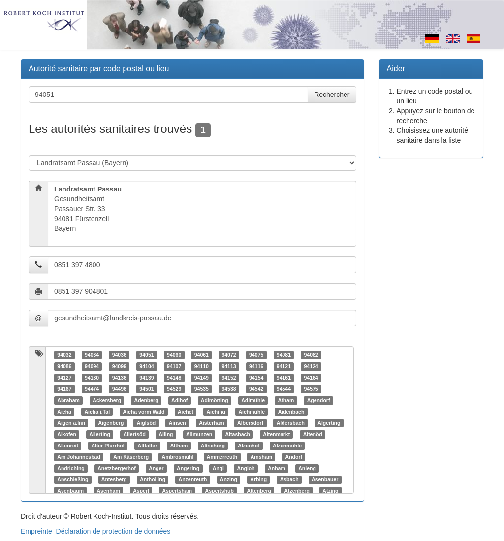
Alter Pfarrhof (108, 445)
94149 (201, 378)
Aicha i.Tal (97, 411)
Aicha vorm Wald (144, 411)
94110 (201, 366)
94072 (228, 355)
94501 (146, 389)
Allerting (99, 434)
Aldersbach (291, 423)
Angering (188, 468)
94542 (256, 389)
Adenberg (146, 400)
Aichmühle (251, 411)
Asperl (141, 491)
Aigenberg (111, 423)
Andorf (293, 457)
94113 (228, 366)
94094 (92, 366)
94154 (256, 378)
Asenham (108, 491)
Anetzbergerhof (116, 468)
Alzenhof (248, 445)
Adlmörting (214, 400)
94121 (284, 366)
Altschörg (213, 445)
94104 (146, 366)
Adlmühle (253, 400)
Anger (156, 468)
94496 (119, 389)
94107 (174, 366)
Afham (286, 400)
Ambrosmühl (178, 457)
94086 (64, 366)
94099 (119, 366)
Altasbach (237, 434)
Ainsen (177, 423)
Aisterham (211, 423)
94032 (64, 355)
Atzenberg (296, 491)
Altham (179, 445)
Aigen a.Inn (71, 423)
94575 (311, 389)
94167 (64, 389)
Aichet (185, 411)
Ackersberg (107, 400)
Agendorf (318, 400)
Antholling (152, 479)
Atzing (330, 491)
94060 (174, 355)
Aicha (64, 411)
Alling (165, 434)
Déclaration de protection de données (113, 531)
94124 (311, 366)
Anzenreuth (193, 479)
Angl (218, 468)
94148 (174, 378)
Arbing (258, 479)
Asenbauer (325, 479)
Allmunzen (199, 434)
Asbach (289, 479)
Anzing (228, 479)
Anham (276, 468)
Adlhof (179, 400)
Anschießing (72, 479)
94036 (119, 355)
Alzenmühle (287, 445)
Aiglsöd (146, 423)
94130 (92, 378)
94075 (256, 355)
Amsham (261, 457)
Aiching (215, 411)
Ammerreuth (222, 457)
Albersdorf (250, 423)
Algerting (328, 423)
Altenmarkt (276, 434)
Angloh (246, 468)
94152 (228, 378)
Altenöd (312, 434)
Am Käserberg (131, 457)
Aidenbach (291, 411)
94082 (311, 355)
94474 (92, 389)
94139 (146, 378)
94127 (64, 378)
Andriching (70, 468)
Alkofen (66, 434)
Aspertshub (219, 491)
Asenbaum (70, 491)
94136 (119, 378)
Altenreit (67, 445)
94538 (228, 389)
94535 (201, 389)
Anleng (307, 468)
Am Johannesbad (78, 457)
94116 (256, 366)
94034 (92, 355)
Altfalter (148, 445)
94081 (284, 355)
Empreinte (36, 531)
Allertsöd (134, 434)
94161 (284, 378)
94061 (201, 355)
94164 (311, 378)
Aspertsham (177, 491)
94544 (284, 389)
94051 (146, 355)
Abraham (68, 400)
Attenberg (259, 491)
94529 (174, 389)
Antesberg (114, 479)
